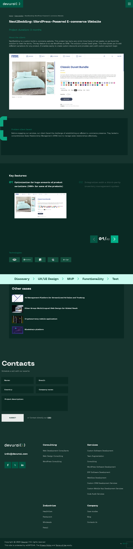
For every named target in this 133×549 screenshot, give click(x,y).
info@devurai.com (16, 454)
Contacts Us (92, 522)
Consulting (50, 445)
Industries (49, 506)
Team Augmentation (95, 456)
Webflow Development (96, 478)
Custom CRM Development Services (102, 483)
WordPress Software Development (101, 467)
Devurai (24, 542)
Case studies (92, 511)
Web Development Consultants (56, 451)
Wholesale (47, 522)
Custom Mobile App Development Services (105, 489)
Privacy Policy (46, 545)
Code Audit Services (95, 494)
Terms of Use (61, 545)
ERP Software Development (98, 472)
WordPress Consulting (52, 461)
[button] (114, 239)
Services (92, 445)
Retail (45, 528)
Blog (89, 517)
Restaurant (47, 517)
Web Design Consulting (53, 456)
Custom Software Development (100, 451)
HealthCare (47, 511)
